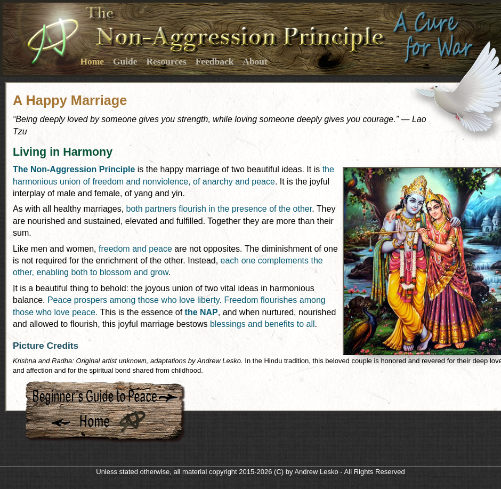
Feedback (215, 61)
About (255, 61)
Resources (166, 61)
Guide (125, 61)
